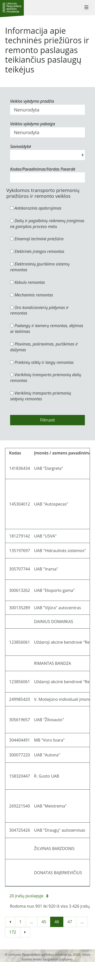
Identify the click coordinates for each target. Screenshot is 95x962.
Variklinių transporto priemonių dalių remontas (45, 377)
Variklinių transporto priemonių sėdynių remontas (40, 396)
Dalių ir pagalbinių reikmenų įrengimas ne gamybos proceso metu (47, 223)
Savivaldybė (20, 146)
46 (56, 922)
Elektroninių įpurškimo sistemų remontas (40, 267)
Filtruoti (47, 420)
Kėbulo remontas (27, 282)
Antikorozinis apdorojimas (35, 208)
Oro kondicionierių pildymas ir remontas (39, 310)
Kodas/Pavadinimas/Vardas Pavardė (42, 169)
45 (44, 922)
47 (69, 922)
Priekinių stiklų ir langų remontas (42, 362)
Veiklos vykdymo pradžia (32, 101)
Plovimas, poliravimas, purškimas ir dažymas (44, 347)
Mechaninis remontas (31, 295)
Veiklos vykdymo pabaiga (32, 124)
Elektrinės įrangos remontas (37, 251)
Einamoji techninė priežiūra (37, 239)
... (31, 922)
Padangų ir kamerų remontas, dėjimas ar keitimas (46, 328)
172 (12, 932)
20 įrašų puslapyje (28, 896)
